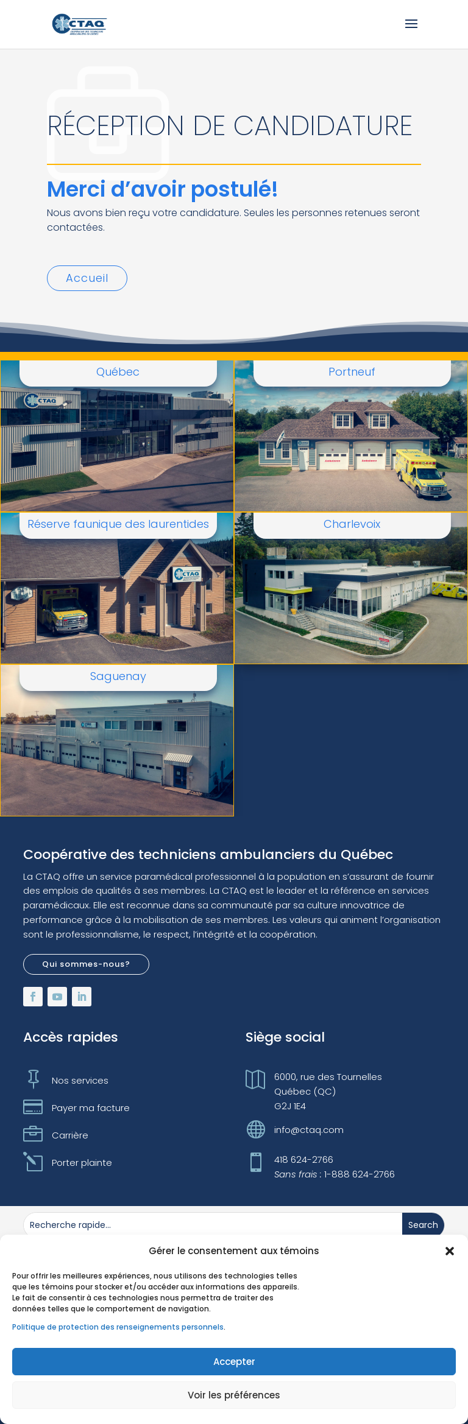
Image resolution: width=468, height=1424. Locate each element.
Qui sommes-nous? (86, 964)
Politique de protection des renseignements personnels (118, 1327)
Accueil (87, 278)
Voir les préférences (234, 1395)
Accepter (234, 1361)
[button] (450, 1251)
